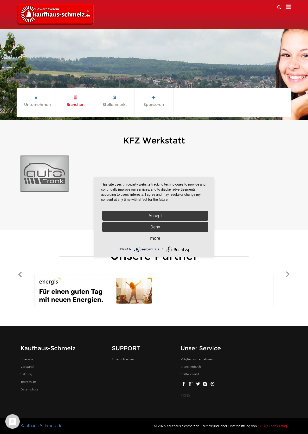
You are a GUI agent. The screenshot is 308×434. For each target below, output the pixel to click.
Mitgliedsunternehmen (196, 359)
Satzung (26, 374)
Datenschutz (29, 389)
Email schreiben (123, 359)
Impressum (28, 382)
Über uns (26, 359)
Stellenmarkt (189, 374)
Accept (155, 215)
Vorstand (27, 367)
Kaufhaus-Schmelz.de (41, 425)
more (155, 238)
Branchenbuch (190, 367)
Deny (155, 226)
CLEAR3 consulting (272, 426)
